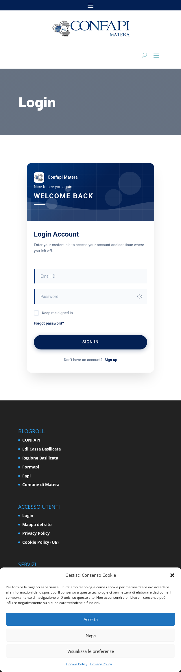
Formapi (30, 467)
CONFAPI (31, 440)
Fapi (26, 476)
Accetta (91, 619)
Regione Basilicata (40, 458)
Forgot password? (49, 323)
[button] (172, 575)
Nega (91, 635)
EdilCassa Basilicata (41, 449)
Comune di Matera (40, 484)
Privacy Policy (101, 664)
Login (27, 515)
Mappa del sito (37, 524)
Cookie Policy (76, 664)
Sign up (110, 360)
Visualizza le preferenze (90, 651)
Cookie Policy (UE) (40, 542)
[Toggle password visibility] (139, 296)
